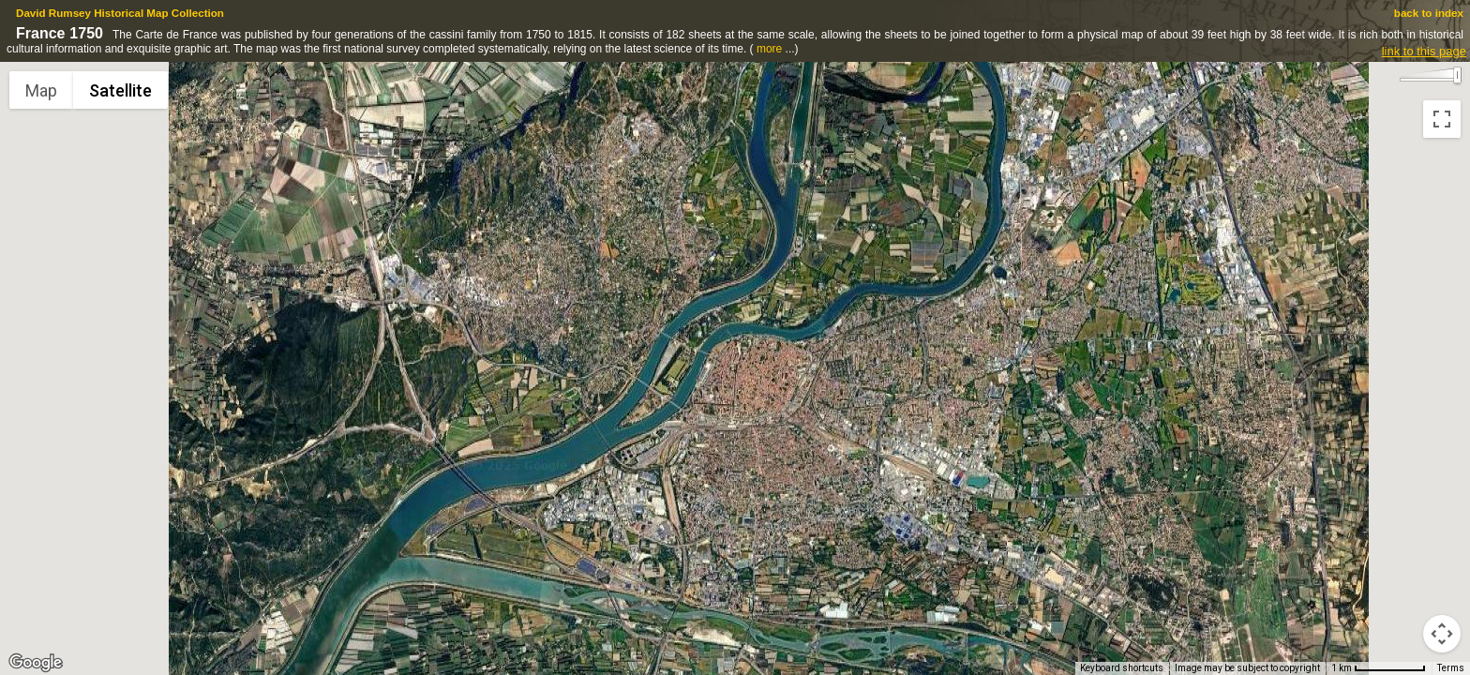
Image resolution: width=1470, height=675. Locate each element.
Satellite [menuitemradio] (120, 90)
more (769, 48)
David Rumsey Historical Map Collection (120, 13)
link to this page (1424, 51)
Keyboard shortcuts (1121, 668)
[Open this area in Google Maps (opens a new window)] (36, 663)
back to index (1428, 13)
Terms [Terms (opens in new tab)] (1450, 668)
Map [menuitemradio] (41, 90)
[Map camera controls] (1442, 633)
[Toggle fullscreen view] (1442, 119)
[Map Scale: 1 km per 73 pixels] (1379, 668)
